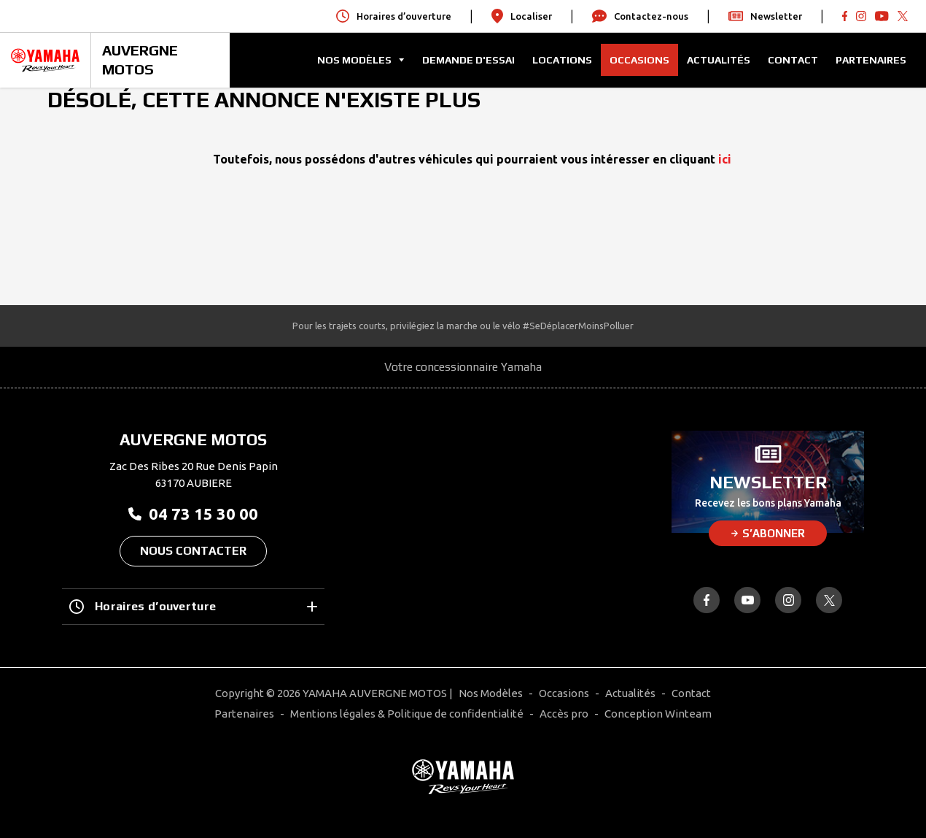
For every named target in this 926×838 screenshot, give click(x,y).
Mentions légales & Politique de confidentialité (407, 713)
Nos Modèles (491, 693)
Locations (562, 60)
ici (724, 159)
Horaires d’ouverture (193, 606)
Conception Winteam (658, 713)
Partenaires (871, 60)
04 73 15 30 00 (193, 513)
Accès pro (564, 713)
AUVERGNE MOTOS (140, 59)
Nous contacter (193, 551)
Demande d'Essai (468, 60)
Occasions (639, 60)
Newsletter (765, 16)
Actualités (718, 60)
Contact (793, 60)
